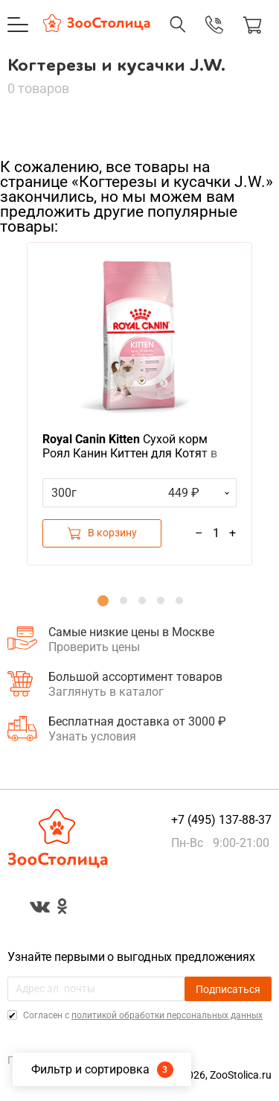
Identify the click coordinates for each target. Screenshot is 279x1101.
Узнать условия (92, 736)
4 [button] (160, 600)
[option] (139, 403)
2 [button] (123, 600)
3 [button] (142, 600)
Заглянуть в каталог (106, 692)
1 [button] (103, 600)
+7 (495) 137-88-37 (221, 820)
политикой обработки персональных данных (167, 1015)
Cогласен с (142, 1015)
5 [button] (179, 600)
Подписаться (228, 989)
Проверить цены (94, 647)
